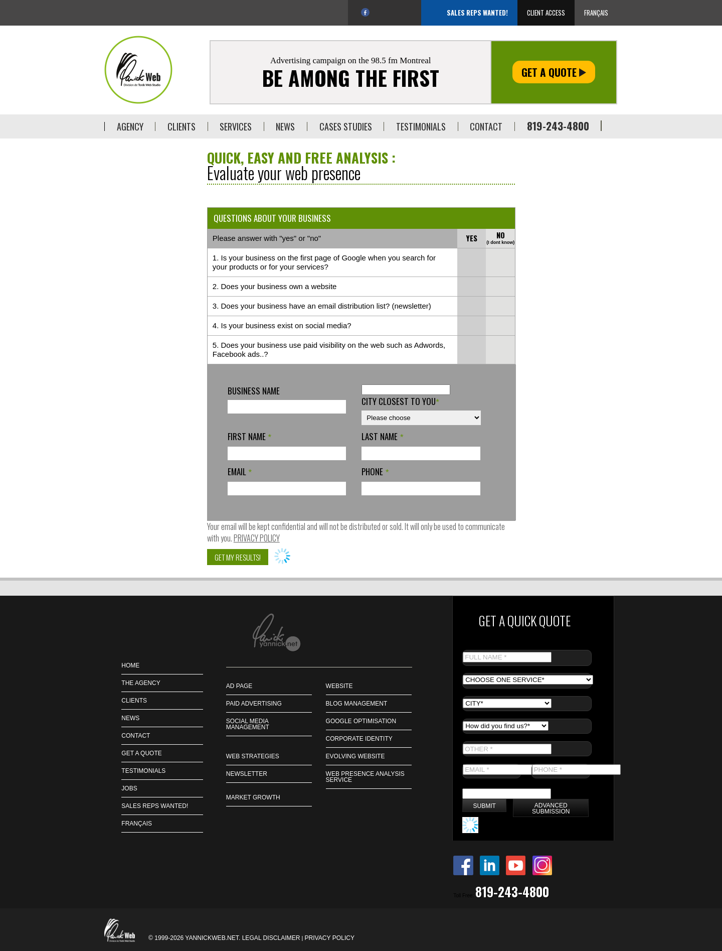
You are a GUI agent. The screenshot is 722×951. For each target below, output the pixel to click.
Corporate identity (359, 738)
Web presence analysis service (365, 776)
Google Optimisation (361, 721)
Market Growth (253, 797)
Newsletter (246, 773)
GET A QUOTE (141, 753)
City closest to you (400, 401)
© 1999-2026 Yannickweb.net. (195, 937)
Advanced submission (551, 808)
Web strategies (252, 756)
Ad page (239, 686)
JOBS (129, 788)
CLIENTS (134, 700)
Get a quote (553, 72)
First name (249, 436)
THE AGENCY (140, 683)
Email (240, 471)
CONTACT (135, 735)
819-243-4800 (558, 125)
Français (596, 13)
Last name (382, 436)
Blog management (357, 703)
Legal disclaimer (271, 937)
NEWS (130, 718)
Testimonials (143, 770)
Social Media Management (247, 724)
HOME (130, 665)
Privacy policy (257, 538)
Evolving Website (355, 756)
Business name (254, 390)
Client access (546, 13)
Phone (375, 471)
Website (339, 686)
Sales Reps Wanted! (477, 13)
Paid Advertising (254, 703)
